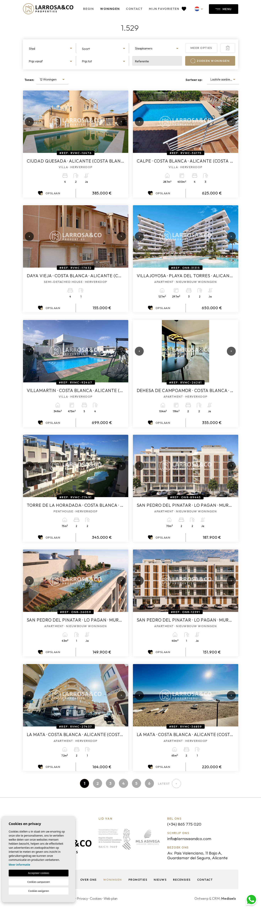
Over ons (88, 880)
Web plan (112, 898)
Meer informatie (19, 864)
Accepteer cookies (38, 873)
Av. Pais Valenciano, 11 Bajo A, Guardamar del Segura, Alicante (198, 855)
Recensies (182, 880)
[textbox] (51, 48)
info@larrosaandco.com (189, 838)
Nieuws (160, 880)
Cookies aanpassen (38, 882)
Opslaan (49, 193)
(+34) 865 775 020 (184, 824)
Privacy (83, 898)
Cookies (97, 898)
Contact (132, 9)
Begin (86, 9)
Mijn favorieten (165, 9)
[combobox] (51, 48)
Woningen (107, 9)
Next (120, 121)
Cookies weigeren (38, 891)
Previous (27, 121)
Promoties (137, 880)
